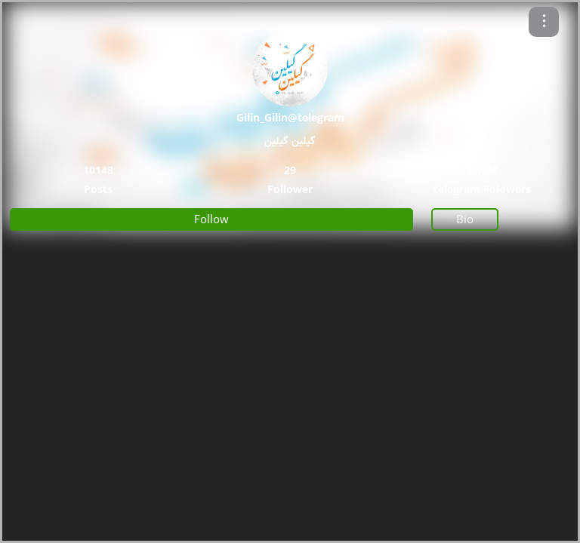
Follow (211, 218)
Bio (465, 218)
